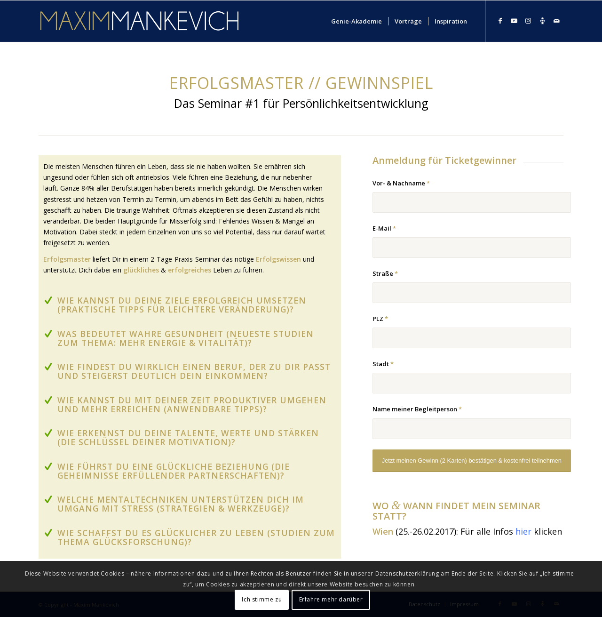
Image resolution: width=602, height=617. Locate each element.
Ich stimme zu (262, 599)
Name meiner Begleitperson (417, 409)
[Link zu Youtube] (514, 21)
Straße (385, 273)
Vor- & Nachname (401, 183)
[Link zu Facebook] (500, 21)
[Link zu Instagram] (528, 21)
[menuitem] (356, 21)
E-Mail (384, 228)
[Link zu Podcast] (542, 21)
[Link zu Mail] (556, 21)
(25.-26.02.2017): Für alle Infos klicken (467, 531)
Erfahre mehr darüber (331, 599)
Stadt (383, 364)
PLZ (380, 318)
